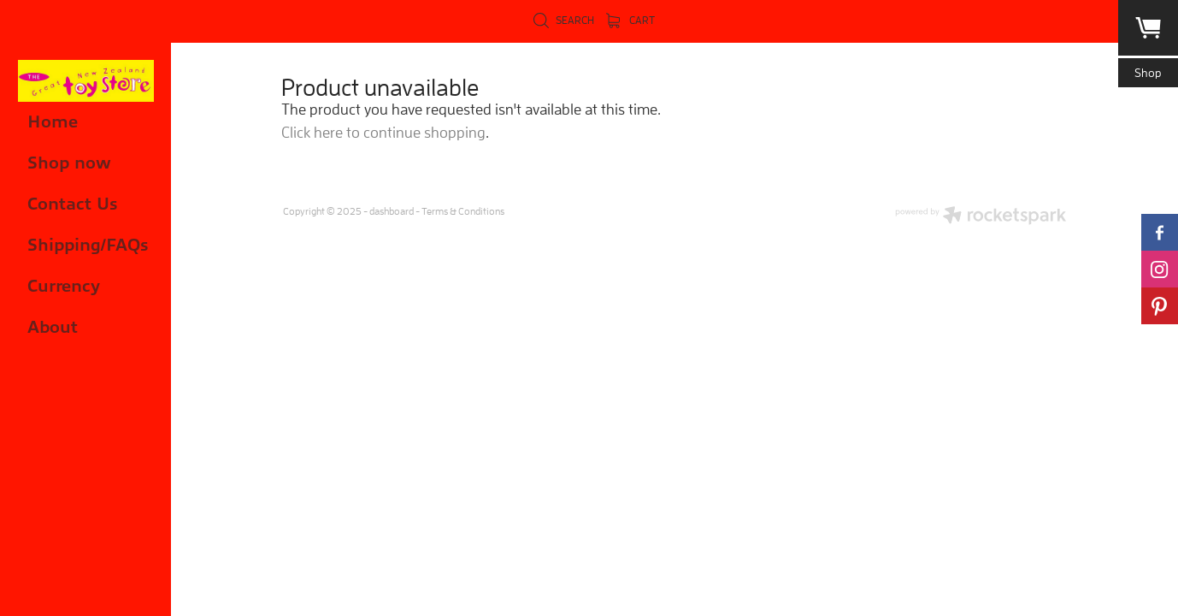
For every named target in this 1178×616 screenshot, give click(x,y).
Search (563, 20)
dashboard (391, 210)
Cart (630, 20)
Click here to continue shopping (383, 132)
